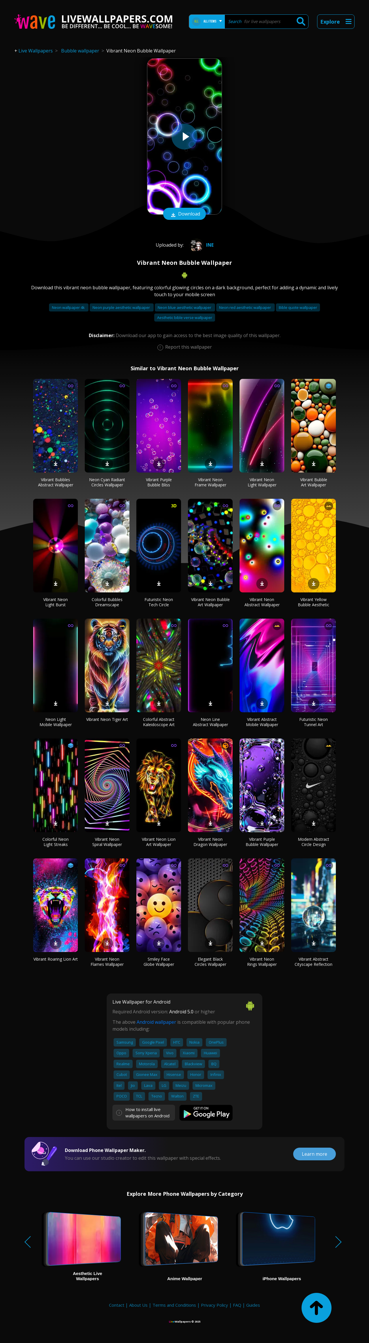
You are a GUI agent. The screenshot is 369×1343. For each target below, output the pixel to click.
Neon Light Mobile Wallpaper (55, 722)
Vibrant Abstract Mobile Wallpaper (262, 722)
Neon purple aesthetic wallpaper (122, 307)
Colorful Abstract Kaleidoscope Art (159, 722)
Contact (116, 1305)
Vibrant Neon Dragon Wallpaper (210, 841)
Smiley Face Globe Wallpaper (159, 961)
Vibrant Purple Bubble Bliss (159, 482)
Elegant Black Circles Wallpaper (210, 961)
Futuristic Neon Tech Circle (158, 602)
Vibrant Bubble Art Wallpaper (313, 482)
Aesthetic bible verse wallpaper (184, 317)
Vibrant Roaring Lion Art (55, 959)
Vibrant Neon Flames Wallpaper (107, 961)
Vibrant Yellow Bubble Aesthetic (313, 602)
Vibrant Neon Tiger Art (107, 719)
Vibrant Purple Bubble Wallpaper (262, 841)
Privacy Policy (214, 1305)
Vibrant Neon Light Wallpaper (262, 482)
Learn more (314, 1154)
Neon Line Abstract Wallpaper (210, 722)
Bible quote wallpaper (298, 307)
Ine (201, 245)
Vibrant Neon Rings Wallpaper (262, 961)
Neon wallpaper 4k (69, 307)
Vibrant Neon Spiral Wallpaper (107, 841)
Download (184, 214)
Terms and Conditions (174, 1305)
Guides (253, 1305)
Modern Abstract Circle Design (313, 841)
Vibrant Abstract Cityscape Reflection (313, 961)
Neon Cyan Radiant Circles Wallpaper (107, 482)
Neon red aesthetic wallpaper (245, 307)
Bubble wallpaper (80, 51)
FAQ (237, 1305)
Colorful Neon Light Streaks (55, 841)
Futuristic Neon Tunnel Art (313, 722)
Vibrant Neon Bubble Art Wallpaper (210, 602)
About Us (138, 1305)
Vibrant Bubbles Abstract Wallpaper (55, 482)
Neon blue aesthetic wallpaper (185, 307)
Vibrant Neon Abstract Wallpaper (262, 602)
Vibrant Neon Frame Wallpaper (210, 482)
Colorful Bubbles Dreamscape (107, 602)
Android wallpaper (156, 1022)
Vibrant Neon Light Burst (55, 602)
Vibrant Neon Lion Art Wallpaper (159, 841)
